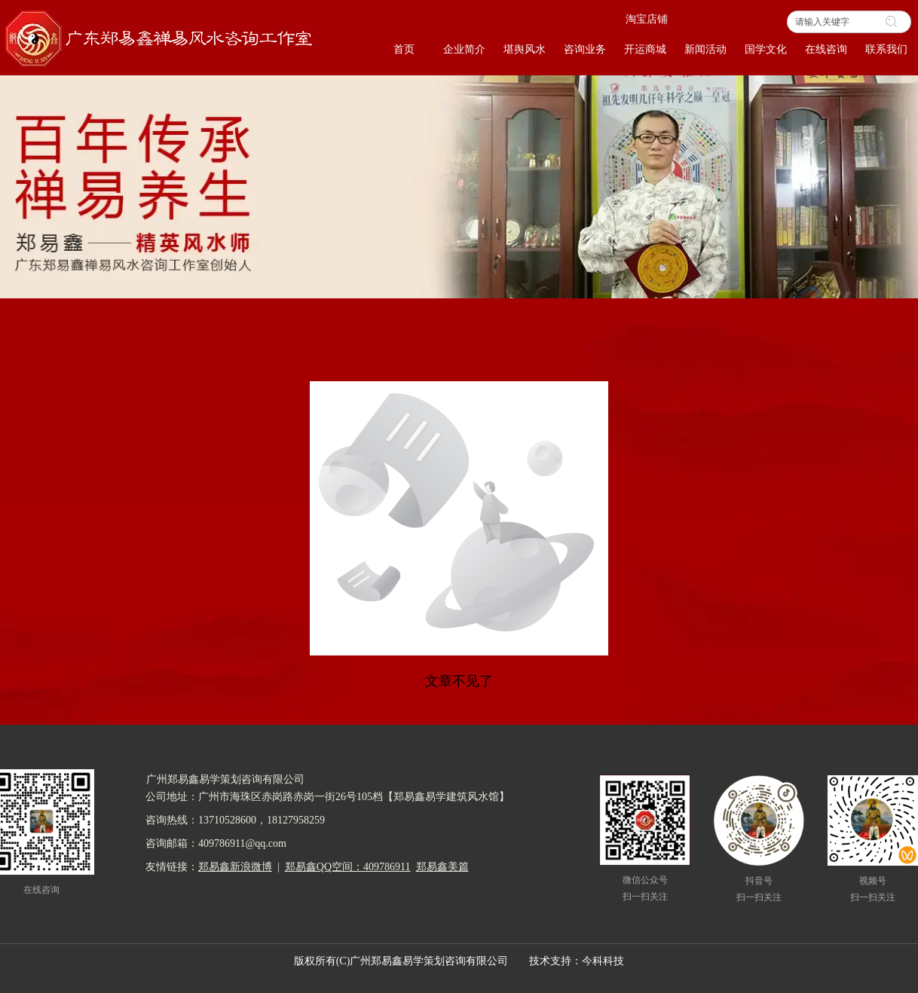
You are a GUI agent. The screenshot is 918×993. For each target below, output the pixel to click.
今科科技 (603, 961)
